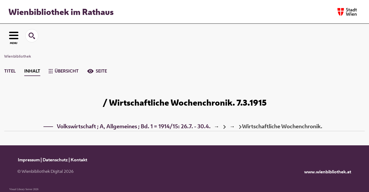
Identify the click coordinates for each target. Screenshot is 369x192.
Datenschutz (55, 160)
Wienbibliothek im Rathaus (61, 11)
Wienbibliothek (17, 56)
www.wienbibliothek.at (327, 172)
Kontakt (79, 160)
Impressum (29, 160)
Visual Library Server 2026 (23, 189)
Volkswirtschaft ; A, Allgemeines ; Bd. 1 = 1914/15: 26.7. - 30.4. (134, 126)
